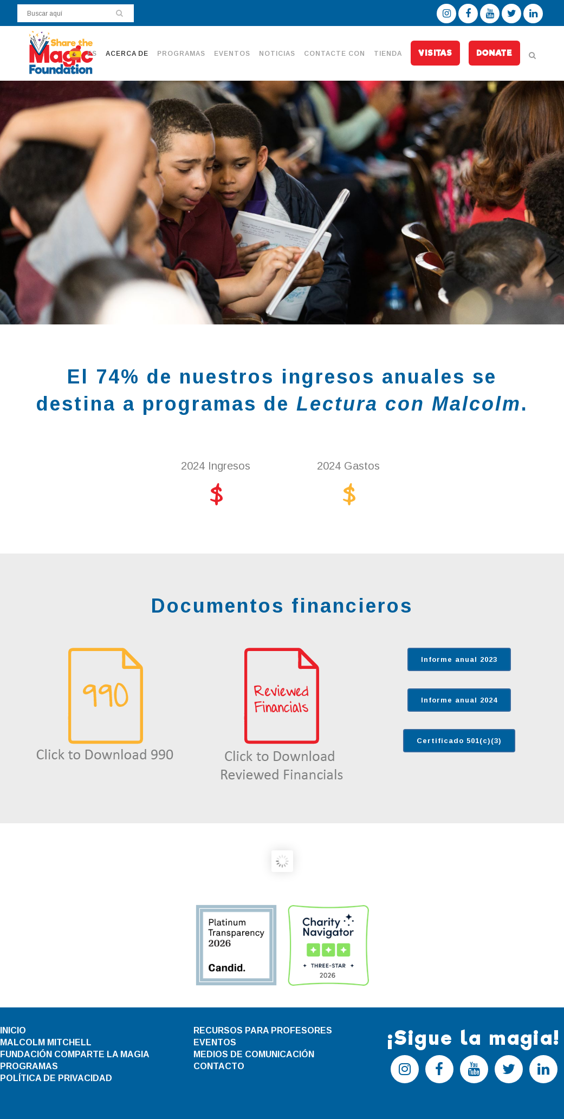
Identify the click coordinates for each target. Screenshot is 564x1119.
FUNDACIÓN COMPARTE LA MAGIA (75, 1054)
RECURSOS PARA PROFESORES (262, 1030)
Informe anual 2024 (459, 700)
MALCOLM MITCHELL (46, 1042)
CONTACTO (218, 1066)
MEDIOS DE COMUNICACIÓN (253, 1054)
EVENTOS (214, 1042)
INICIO (13, 1030)
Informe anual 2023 (459, 659)
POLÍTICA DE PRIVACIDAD (56, 1078)
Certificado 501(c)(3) (459, 741)
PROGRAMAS (29, 1066)
